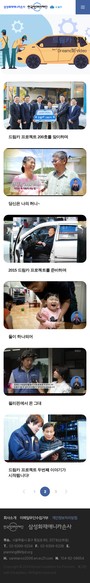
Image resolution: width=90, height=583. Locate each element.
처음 (24, 491)
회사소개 (10, 518)
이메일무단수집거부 (34, 518)
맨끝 (66, 491)
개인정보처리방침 (65, 518)
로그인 (82, 567)
